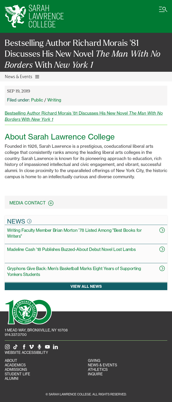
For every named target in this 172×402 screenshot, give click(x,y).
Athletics (98, 369)
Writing (54, 99)
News (19, 221)
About (11, 360)
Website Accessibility (26, 352)
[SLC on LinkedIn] (56, 348)
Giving (94, 360)
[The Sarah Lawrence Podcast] (40, 348)
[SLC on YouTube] (48, 348)
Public (37, 99)
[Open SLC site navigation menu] (163, 11)
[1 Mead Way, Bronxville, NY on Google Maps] (36, 330)
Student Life (17, 374)
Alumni (11, 378)
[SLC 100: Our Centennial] (28, 311)
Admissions (16, 369)
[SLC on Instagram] (8, 348)
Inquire (95, 374)
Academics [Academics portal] (15, 365)
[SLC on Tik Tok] (16, 348)
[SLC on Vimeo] (32, 348)
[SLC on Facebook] (24, 348)
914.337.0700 (16, 334)
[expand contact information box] (52, 203)
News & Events (102, 365)
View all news (86, 286)
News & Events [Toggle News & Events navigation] (22, 76)
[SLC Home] (34, 16)
